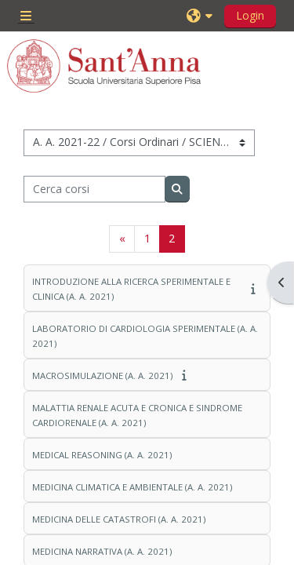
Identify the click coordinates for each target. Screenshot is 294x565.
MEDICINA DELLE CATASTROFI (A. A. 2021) (118, 519)
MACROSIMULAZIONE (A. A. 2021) (102, 375)
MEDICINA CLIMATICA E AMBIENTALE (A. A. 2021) (132, 487)
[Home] (104, 65)
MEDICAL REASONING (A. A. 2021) (102, 455)
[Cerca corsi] (94, 189)
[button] (201, 16)
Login (250, 15)
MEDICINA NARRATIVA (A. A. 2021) (102, 551)
